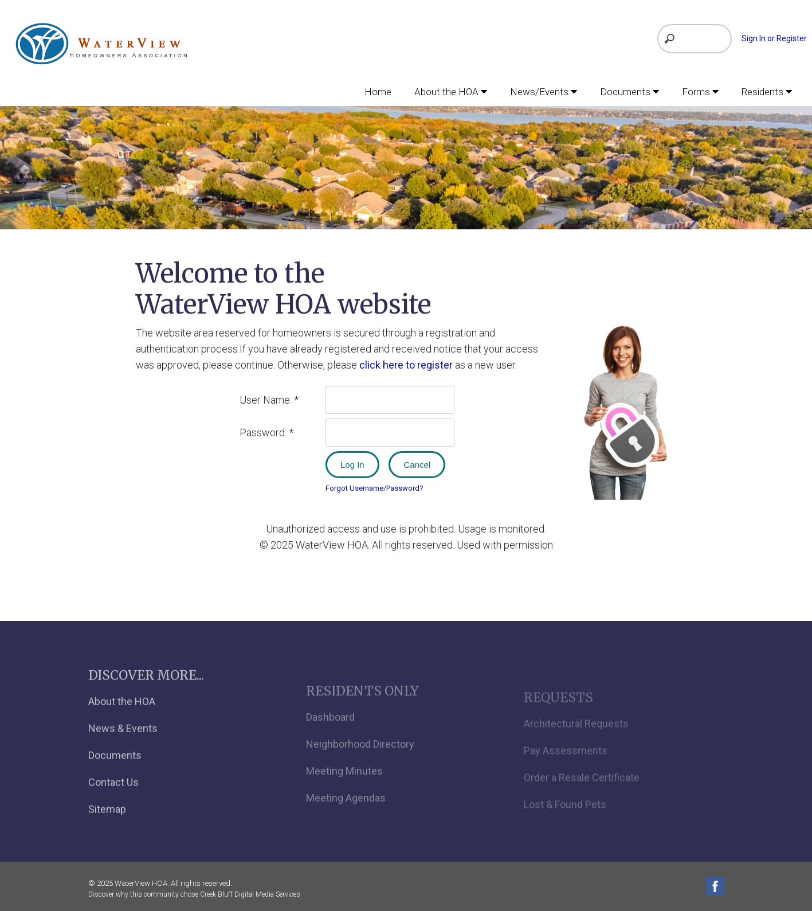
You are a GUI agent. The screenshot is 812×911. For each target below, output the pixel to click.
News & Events (123, 742)
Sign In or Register (774, 38)
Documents (115, 769)
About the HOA (121, 715)
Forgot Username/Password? (374, 487)
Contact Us (113, 796)
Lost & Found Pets (565, 818)
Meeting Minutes (344, 787)
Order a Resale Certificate (582, 791)
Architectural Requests (576, 738)
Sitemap (107, 823)
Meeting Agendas (346, 814)
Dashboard (330, 734)
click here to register (406, 364)
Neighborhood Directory (360, 760)
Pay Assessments (565, 764)
